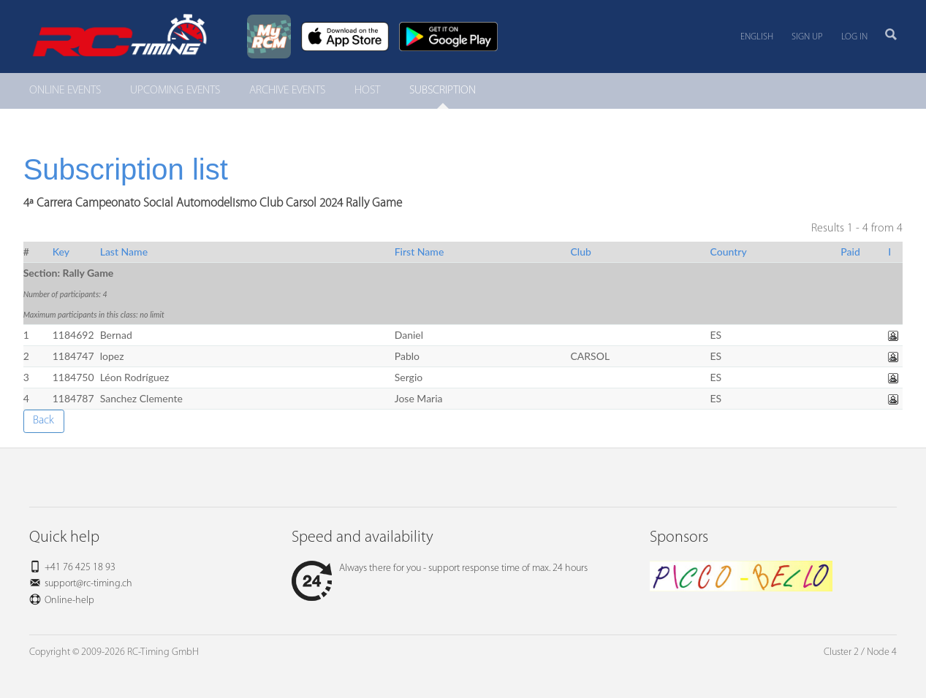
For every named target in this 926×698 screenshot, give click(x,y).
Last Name (124, 251)
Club (581, 251)
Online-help (69, 600)
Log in (854, 37)
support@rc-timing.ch (88, 583)
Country (728, 251)
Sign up (807, 37)
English (756, 37)
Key (61, 251)
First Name (419, 251)
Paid (850, 251)
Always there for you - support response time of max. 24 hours (440, 568)
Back (43, 420)
